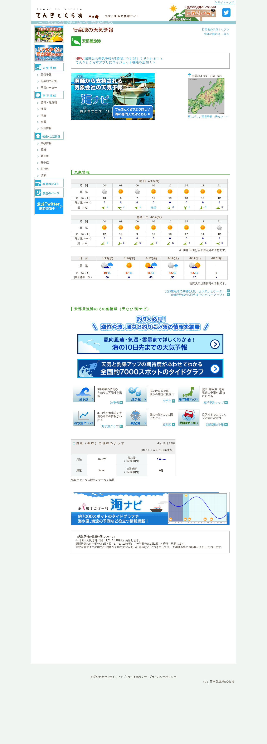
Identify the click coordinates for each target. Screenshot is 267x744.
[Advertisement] (150, 145)
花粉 (43, 149)
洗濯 (43, 175)
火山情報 (46, 128)
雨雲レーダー (49, 87)
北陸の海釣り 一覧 (216, 34)
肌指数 (45, 168)
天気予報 (46, 74)
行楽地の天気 (56, 22)
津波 (43, 115)
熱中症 (45, 162)
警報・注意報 (49, 102)
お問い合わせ (99, 676)
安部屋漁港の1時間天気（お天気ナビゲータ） (195, 291)
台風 (43, 121)
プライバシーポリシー (162, 676)
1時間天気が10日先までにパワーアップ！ (198, 294)
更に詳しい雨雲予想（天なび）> (208, 116)
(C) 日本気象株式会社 (219, 681)
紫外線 (45, 156)
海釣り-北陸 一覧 (77, 22)
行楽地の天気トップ (215, 29)
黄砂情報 (46, 143)
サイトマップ (224, 2)
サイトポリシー (137, 676)
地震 (43, 108)
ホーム (41, 22)
